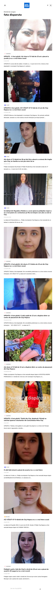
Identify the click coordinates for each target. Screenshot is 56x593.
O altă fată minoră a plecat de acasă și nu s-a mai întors (23, 470)
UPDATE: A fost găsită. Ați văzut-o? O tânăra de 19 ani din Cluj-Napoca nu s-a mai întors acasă (26, 265)
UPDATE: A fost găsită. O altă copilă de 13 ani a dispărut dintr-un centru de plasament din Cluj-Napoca (27, 317)
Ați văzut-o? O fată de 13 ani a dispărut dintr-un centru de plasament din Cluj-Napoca (28, 368)
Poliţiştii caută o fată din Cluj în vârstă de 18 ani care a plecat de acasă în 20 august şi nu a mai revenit (26, 570)
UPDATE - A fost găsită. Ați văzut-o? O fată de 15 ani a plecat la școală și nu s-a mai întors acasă (26, 57)
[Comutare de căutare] (50, 5)
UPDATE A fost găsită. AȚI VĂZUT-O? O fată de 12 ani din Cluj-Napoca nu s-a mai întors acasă (26, 109)
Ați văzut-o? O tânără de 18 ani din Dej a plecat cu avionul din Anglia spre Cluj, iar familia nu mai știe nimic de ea (28, 160)
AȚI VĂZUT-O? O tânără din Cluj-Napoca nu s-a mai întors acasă (26, 520)
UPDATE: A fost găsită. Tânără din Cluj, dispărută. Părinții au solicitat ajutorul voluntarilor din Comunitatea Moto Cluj (25, 419)
